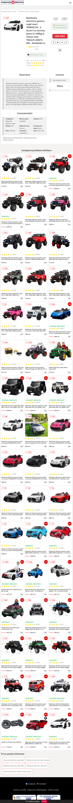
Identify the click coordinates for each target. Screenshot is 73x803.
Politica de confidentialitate (37, 790)
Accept (44, 801)
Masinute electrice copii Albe (14, 766)
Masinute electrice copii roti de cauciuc (17, 771)
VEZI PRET (60, 36)
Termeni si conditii (19, 790)
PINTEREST (41, 784)
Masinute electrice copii (8, 11)
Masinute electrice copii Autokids (29, 11)
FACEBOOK (30, 784)
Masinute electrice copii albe (14, 760)
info (22, 186)
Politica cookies (53, 790)
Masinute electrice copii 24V (36, 766)
